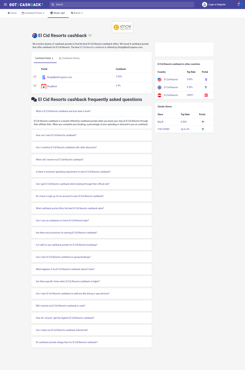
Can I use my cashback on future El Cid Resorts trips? (62, 220)
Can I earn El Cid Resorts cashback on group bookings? (63, 257)
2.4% (118, 85)
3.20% (190, 87)
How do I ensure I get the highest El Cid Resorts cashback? (65, 318)
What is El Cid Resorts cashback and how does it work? (63, 111)
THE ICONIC (164, 129)
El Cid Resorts (171, 79)
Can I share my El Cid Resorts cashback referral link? (62, 330)
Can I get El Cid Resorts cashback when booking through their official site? (73, 184)
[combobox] (121, 4)
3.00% (190, 79)
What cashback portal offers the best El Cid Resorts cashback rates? (70, 208)
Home (12, 13)
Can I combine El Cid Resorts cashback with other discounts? (66, 147)
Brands (77, 13)
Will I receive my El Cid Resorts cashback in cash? (60, 305)
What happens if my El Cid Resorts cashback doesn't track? (65, 269)
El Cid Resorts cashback (92, 47)
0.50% (184, 122)
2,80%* (190, 95)
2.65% (119, 76)
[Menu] (5, 4)
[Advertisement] (184, 49)
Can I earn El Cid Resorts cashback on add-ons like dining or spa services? (73, 293)
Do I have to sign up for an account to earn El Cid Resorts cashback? (70, 196)
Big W (160, 122)
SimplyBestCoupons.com (59, 77)
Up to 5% (185, 129)
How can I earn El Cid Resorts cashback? (56, 135)
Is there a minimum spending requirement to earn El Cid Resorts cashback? (73, 171)
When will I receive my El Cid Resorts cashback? (59, 159)
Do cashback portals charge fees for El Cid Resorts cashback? (67, 342)
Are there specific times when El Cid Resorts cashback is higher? (68, 281)
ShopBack (52, 86)
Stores (58, 13)
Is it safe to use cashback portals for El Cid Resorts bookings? (66, 245)
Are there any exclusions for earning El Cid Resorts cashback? (66, 232)
